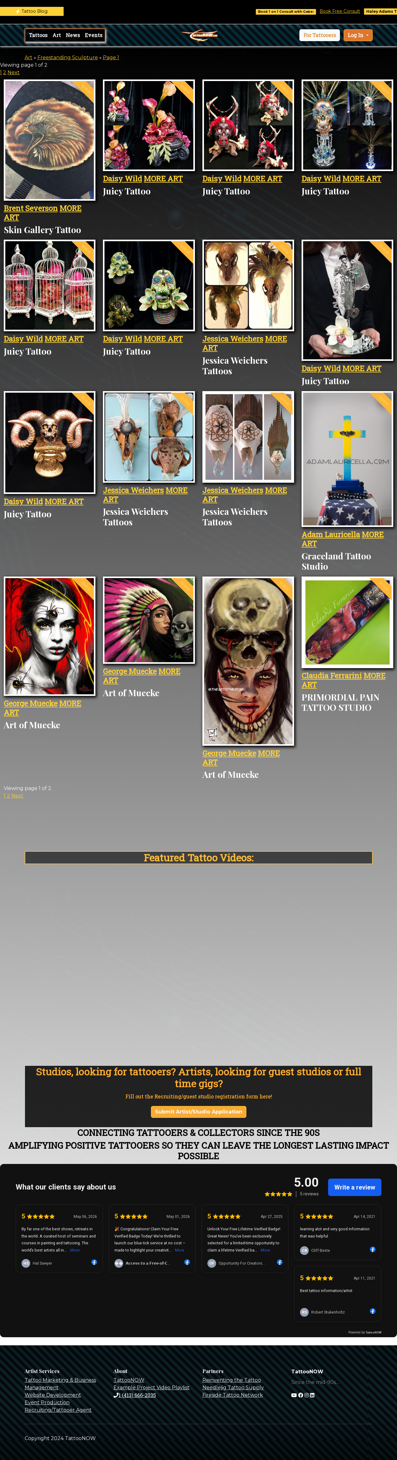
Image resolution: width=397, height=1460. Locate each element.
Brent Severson (31, 208)
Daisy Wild (122, 179)
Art (56, 35)
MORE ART (163, 179)
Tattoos (38, 35)
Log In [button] (356, 35)
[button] (319, 35)
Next (13, 72)
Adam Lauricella (331, 534)
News (73, 35)
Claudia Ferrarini (332, 676)
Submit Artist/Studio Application (198, 1112)
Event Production (47, 1402)
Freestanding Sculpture (67, 57)
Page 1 (111, 57)
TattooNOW (129, 1380)
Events (93, 35)
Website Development (53, 1395)
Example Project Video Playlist (152, 1388)
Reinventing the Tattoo (231, 1380)
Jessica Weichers (232, 339)
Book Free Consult (348, 11)
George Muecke (30, 703)
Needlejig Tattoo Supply (233, 1388)
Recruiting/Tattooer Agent (58, 1410)
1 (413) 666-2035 (135, 1395)
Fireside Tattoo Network (232, 1395)
